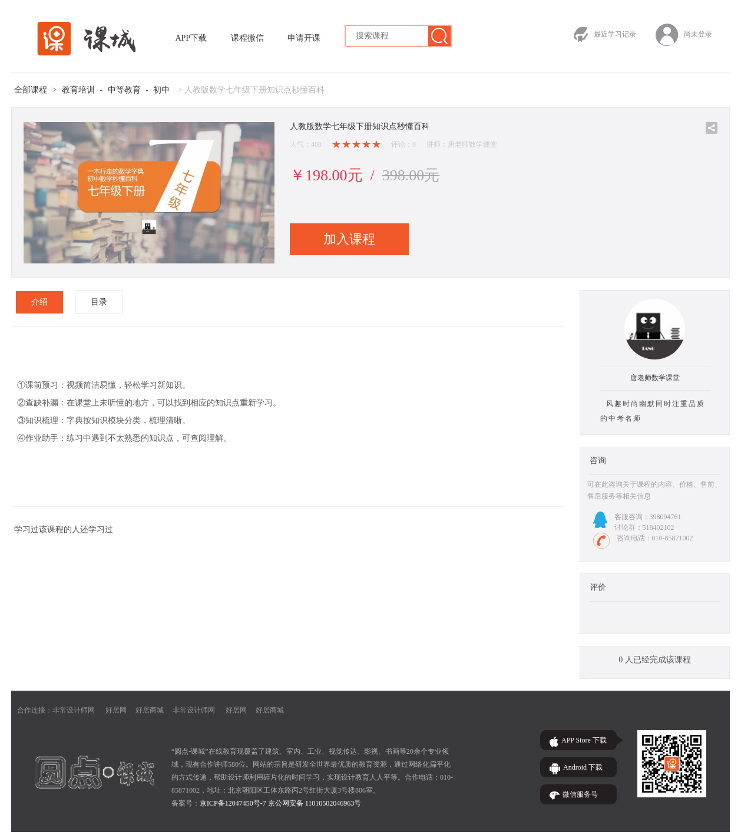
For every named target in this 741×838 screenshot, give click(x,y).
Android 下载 (583, 767)
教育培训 (78, 89)
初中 (161, 89)
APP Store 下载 (584, 740)
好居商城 (149, 710)
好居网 (116, 710)
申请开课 (303, 38)
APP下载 (191, 38)
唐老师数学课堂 (655, 378)
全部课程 (30, 89)
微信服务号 (580, 794)
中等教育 (124, 89)
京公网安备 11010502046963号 (315, 803)
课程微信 (247, 38)
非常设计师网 (73, 710)
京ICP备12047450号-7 (233, 803)
